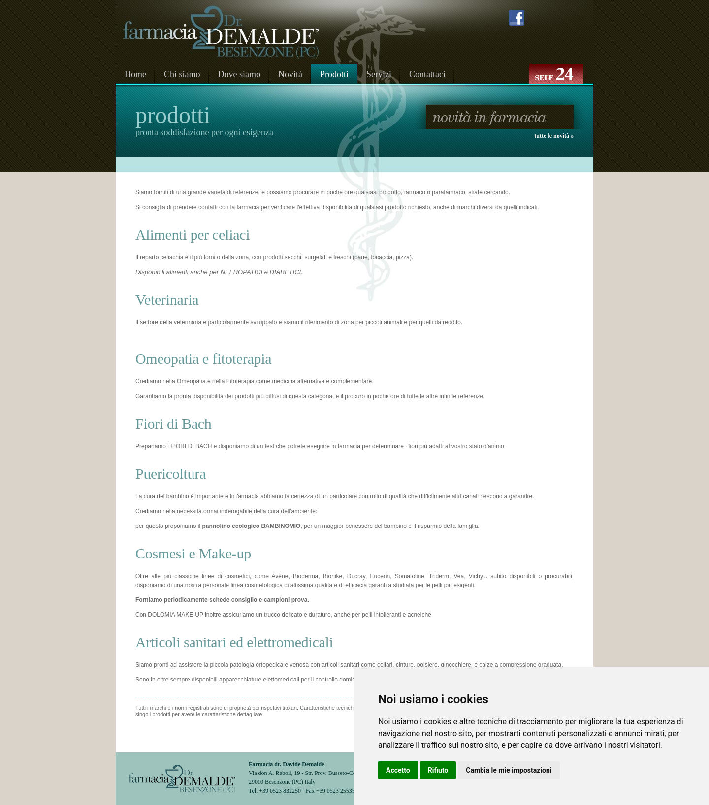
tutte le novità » (554, 135)
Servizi (378, 74)
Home (135, 74)
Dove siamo (239, 74)
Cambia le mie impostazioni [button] (508, 770)
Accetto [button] (398, 770)
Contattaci (427, 74)
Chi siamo (182, 74)
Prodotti (334, 74)
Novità (290, 74)
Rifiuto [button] (438, 770)
